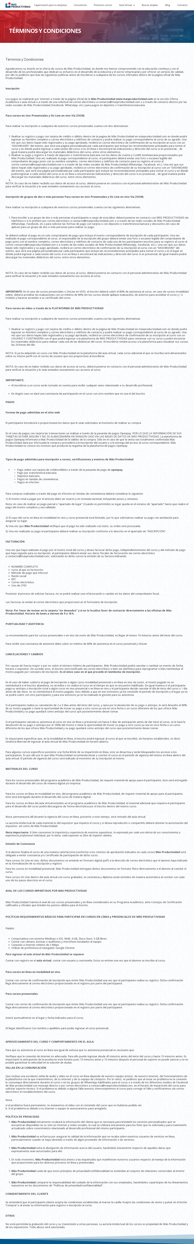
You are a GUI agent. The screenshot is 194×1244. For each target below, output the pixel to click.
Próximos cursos (103, 5)
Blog (167, 5)
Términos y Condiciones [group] (25, 59)
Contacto (182, 5)
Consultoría (80, 5)
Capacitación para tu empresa (50, 5)
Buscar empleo (150, 5)
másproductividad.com (153, 136)
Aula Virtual (127, 5)
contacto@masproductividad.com (119, 102)
